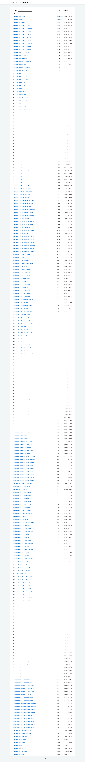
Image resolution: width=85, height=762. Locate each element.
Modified (66, 10)
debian (13, 2)
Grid (70, 7)
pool (17, 2)
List (67, 7)
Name (15, 10)
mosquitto (28, 2)
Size (58, 10)
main (20, 2)
